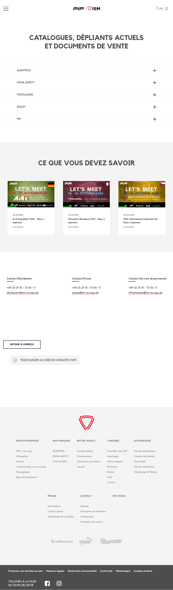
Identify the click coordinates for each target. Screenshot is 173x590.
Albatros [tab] (24, 70)
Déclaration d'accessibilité (82, 571)
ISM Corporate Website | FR (86, 8)
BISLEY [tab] (21, 107)
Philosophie (22, 456)
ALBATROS (59, 451)
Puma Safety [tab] (26, 82)
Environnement (84, 456)
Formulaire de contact (91, 522)
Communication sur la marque (31, 467)
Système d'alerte (143, 571)
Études (110, 472)
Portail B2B (139, 461)
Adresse (84, 506)
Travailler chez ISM (117, 451)
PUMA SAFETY (60, 456)
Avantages (112, 456)
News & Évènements (26, 477)
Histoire (20, 461)
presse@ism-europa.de (85, 293)
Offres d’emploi (115, 461)
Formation (112, 467)
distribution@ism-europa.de (22, 293)
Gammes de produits (144, 456)
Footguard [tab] (25, 94)
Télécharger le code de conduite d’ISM (48, 360)
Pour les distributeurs (144, 451)
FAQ (109, 477)
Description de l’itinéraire (93, 511)
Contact (111, 482)
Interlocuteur (87, 517)
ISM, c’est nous (24, 451)
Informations (54, 506)
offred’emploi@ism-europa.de (145, 293)
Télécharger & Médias (145, 472)
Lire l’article (18, 227)
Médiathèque (123, 571)
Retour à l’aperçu (22, 344)
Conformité (106, 571)
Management (22, 472)
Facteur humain (85, 451)
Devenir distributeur (144, 467)
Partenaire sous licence (88, 461)
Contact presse (55, 511)
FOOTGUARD (60, 461)
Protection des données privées (25, 571)
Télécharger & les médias (61, 517)
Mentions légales (55, 571)
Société (81, 467)
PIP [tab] (19, 119)
